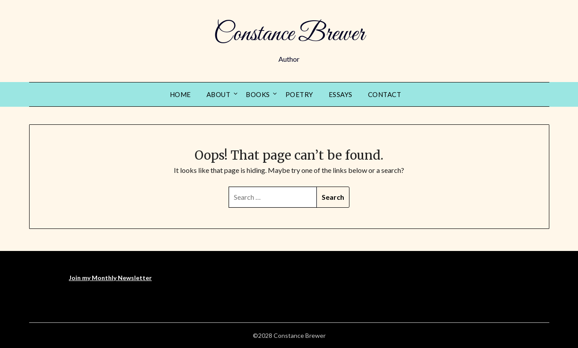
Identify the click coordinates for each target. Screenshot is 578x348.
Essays (341, 94)
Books (258, 94)
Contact (385, 94)
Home (180, 94)
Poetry (299, 94)
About (218, 94)
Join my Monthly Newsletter (110, 277)
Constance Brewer (289, 34)
